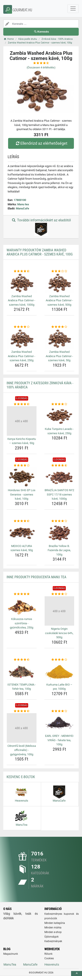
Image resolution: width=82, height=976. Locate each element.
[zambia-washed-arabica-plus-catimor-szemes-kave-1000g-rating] (22, 271)
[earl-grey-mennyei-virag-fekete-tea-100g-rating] (59, 711)
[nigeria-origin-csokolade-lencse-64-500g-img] (59, 611)
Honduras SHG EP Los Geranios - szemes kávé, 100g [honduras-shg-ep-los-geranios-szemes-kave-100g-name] (21, 494)
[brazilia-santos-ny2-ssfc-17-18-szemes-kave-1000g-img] (59, 477)
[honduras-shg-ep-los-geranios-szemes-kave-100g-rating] (22, 465)
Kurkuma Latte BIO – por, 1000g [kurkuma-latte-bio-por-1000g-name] (59, 687)
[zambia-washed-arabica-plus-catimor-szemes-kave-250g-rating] (22, 327)
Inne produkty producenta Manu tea (36, 577)
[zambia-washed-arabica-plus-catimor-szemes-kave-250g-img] (22, 339)
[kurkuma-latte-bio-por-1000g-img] (59, 671)
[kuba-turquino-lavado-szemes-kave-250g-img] (59, 416)
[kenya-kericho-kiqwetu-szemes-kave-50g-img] (22, 421)
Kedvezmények (53, 941)
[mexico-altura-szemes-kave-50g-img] (22, 533)
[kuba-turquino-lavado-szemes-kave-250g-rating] (59, 404)
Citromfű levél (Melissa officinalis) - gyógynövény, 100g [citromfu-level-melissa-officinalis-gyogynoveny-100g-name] (21, 750)
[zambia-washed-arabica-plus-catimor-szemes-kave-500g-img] (59, 283)
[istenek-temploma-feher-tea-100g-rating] (22, 660)
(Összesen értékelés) (41, 67)
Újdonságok (51, 936)
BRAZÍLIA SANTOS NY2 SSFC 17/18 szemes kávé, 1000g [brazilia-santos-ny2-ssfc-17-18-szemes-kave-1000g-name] (59, 494)
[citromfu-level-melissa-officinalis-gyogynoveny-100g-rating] (22, 711)
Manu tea (23, 204)
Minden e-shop (53, 932)
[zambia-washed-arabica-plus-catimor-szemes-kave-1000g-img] (22, 283)
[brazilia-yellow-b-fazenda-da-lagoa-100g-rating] (59, 521)
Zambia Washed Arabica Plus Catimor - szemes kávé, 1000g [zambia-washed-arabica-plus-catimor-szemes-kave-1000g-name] (21, 300)
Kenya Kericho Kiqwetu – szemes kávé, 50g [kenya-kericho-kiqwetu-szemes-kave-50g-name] (21, 441)
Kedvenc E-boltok (21, 777)
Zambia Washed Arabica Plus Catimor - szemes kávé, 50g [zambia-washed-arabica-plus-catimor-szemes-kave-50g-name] (59, 356)
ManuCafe (22, 208)
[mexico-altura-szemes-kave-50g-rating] (22, 521)
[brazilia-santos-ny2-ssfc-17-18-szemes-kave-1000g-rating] (59, 465)
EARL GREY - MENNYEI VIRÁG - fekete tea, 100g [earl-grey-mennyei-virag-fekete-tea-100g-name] (59, 740)
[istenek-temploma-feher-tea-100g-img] (22, 671)
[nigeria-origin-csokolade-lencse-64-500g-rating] (59, 594)
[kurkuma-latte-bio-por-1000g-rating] (59, 660)
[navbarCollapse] (73, 8)
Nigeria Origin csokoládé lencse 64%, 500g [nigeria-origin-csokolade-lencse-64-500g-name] (59, 633)
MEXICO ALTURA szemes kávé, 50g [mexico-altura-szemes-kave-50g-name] (21, 548)
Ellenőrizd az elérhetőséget (41, 143)
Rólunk (48, 953)
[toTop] (76, 973)
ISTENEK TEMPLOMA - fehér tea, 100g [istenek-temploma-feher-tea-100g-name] (21, 687)
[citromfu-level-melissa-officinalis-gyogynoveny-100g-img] (22, 728)
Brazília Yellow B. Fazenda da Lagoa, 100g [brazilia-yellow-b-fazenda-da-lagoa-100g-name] (59, 550)
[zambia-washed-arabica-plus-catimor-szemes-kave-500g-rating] (59, 271)
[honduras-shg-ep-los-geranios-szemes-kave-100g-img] (22, 477)
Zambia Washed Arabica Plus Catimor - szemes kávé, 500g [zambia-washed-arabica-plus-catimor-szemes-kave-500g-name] (59, 300)
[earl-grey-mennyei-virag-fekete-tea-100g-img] (59, 723)
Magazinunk (10, 953)
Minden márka (52, 927)
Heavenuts (51, 964)
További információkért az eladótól (41, 227)
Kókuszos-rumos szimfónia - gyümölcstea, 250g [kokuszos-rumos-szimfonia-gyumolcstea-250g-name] (21, 623)
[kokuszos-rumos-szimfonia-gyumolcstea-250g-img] (22, 606)
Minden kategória (54, 923)
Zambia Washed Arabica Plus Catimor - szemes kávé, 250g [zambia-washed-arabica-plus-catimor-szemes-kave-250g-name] (21, 356)
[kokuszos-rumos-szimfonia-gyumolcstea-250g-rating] (22, 594)
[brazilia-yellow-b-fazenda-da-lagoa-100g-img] (59, 533)
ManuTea (9, 964)
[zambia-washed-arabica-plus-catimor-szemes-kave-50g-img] (59, 339)
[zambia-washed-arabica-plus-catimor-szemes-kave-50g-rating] (59, 327)
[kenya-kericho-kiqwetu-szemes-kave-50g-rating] (22, 404)
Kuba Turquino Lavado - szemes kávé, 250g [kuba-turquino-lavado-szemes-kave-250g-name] (59, 431)
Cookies (49, 958)
